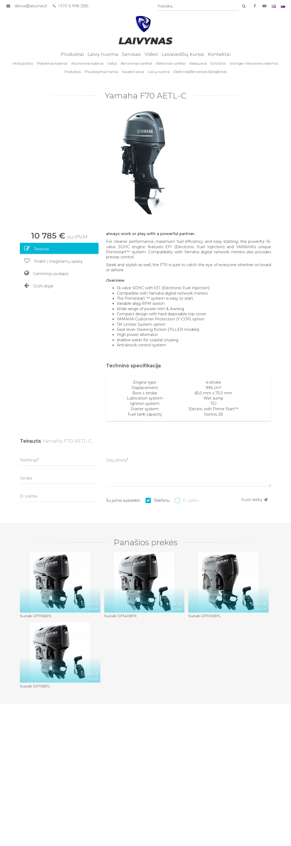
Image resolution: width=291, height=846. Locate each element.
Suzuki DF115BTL (35, 687)
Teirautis (36, 249)
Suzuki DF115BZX (35, 616)
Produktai (72, 55)
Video (151, 55)
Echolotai (218, 65)
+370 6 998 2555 (70, 6)
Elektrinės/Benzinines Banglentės (200, 73)
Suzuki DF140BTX (120, 616)
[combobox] (198, 6)
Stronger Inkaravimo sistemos (254, 65)
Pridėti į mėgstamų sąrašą (53, 262)
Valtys (112, 65)
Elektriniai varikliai (170, 65)
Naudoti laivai (133, 73)
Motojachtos (23, 65)
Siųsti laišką (254, 500)
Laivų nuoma (103, 55)
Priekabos (72, 73)
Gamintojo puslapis (46, 274)
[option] (145, 163)
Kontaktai (219, 55)
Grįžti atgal (38, 287)
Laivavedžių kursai (183, 55)
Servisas (131, 55)
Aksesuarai (198, 65)
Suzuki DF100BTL (204, 616)
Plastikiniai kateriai (52, 65)
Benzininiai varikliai (136, 65)
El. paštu (191, 501)
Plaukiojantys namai (101, 73)
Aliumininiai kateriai (87, 65)
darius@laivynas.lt (30, 6)
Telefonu (162, 501)
